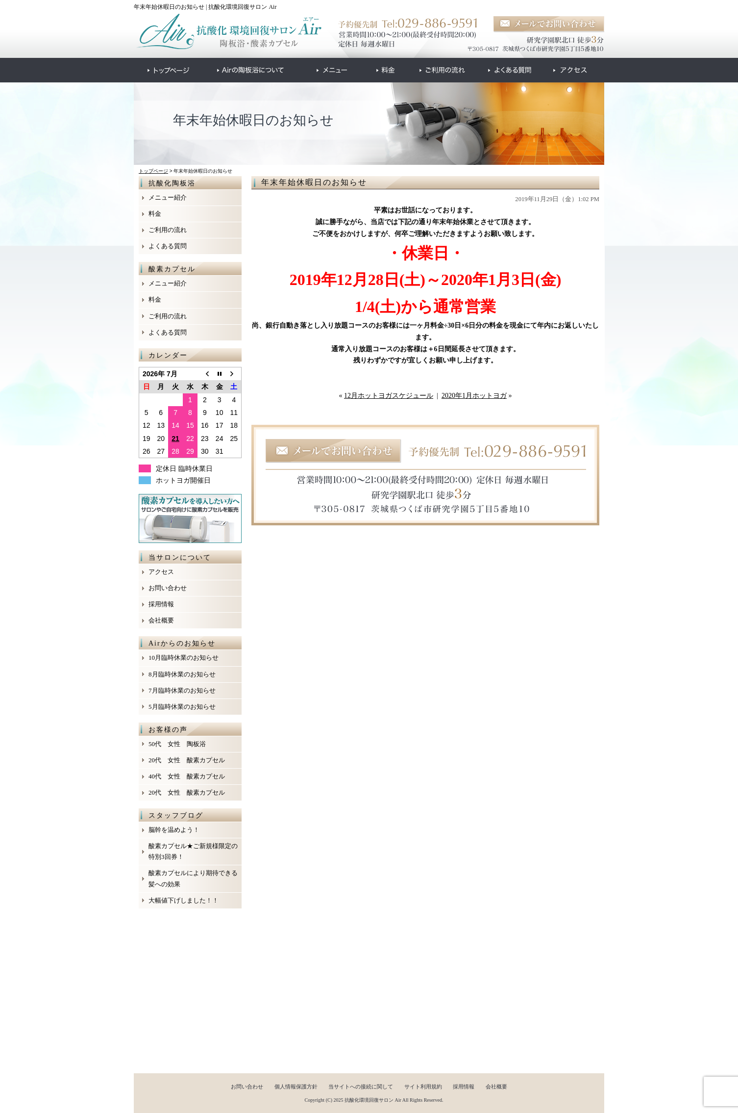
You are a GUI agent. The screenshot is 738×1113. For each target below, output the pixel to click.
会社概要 (161, 620)
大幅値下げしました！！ (183, 900)
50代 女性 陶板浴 (177, 744)
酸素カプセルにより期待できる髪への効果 (193, 878)
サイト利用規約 (423, 1086)
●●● (168, 70)
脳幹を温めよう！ (173, 829)
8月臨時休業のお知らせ (182, 674)
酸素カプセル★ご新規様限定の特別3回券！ (193, 851)
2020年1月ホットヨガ (474, 395)
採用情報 (161, 604)
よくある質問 (167, 246)
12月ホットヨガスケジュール (388, 395)
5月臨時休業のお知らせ (182, 706)
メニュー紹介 (167, 197)
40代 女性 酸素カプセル (186, 776)
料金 (154, 213)
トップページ (153, 171)
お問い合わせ (167, 588)
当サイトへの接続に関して (360, 1086)
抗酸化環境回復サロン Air (372, 1100)
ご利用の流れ (167, 229)
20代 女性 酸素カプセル (186, 760)
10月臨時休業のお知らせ (183, 657)
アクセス (161, 571)
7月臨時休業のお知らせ (182, 690)
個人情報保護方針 (296, 1086)
